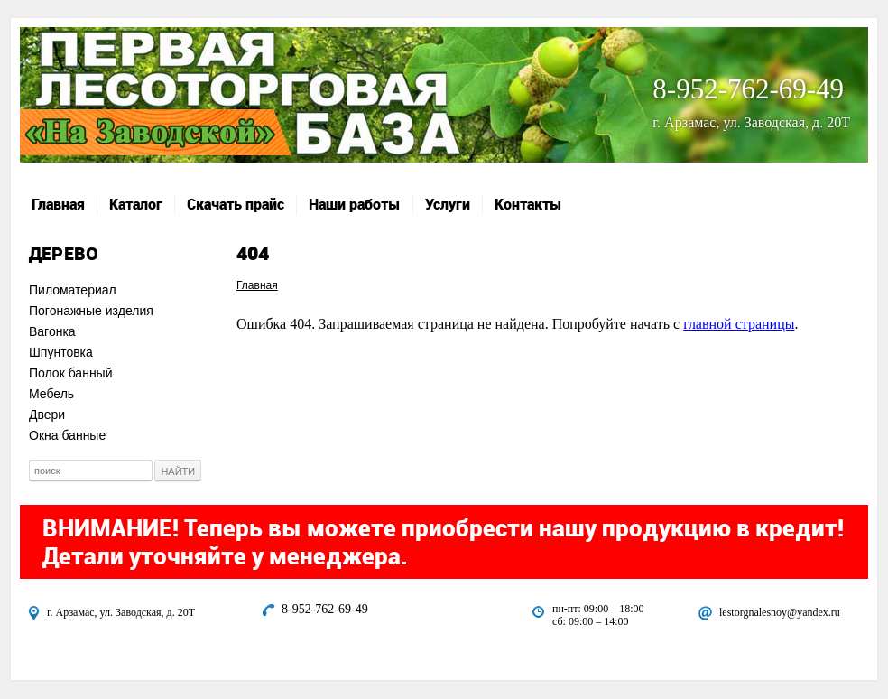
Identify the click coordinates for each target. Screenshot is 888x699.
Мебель (51, 394)
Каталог (135, 204)
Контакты (528, 204)
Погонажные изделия (91, 310)
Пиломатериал (72, 290)
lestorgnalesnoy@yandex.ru (779, 612)
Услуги (447, 204)
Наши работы (355, 204)
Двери (47, 414)
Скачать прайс (235, 204)
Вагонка (52, 331)
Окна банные (67, 435)
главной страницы (738, 323)
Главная (58, 204)
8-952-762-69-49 (748, 89)
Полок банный (71, 373)
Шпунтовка (61, 352)
